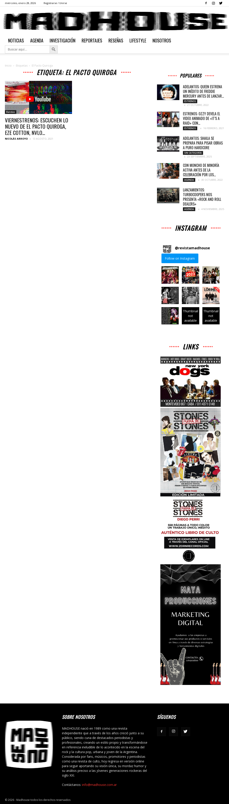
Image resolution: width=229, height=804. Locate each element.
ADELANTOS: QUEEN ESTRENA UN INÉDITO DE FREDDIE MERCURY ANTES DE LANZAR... (203, 91)
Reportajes (92, 40)
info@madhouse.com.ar (99, 785)
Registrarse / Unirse (55, 3)
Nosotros (162, 40)
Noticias (16, 40)
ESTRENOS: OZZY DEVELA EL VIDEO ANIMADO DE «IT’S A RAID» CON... (201, 118)
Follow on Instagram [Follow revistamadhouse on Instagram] (180, 258)
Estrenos (190, 101)
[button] (170, 274)
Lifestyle (137, 40)
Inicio (8, 65)
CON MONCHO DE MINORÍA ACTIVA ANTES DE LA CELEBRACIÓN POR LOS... (201, 170)
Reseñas (115, 40)
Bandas (10, 111)
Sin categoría (193, 152)
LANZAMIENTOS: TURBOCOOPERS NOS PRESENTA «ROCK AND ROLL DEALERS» (202, 197)
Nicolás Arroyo (16, 138)
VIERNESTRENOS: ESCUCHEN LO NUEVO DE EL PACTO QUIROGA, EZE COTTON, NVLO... (36, 126)
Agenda (36, 40)
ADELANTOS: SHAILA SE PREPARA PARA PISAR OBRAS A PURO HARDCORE (203, 143)
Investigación (62, 40)
